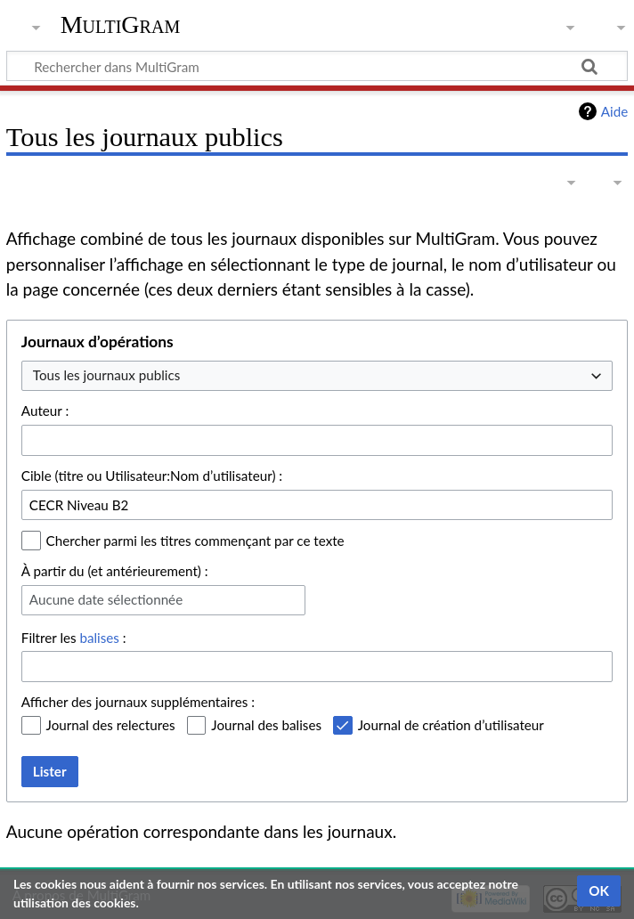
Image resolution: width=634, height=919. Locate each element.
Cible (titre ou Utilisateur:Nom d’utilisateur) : (151, 476)
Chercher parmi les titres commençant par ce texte (195, 541)
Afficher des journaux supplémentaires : (138, 702)
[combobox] (317, 376)
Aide (614, 111)
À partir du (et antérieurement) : (114, 571)
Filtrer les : (73, 638)
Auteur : (45, 411)
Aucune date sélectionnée (106, 599)
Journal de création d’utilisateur (451, 725)
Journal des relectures (110, 725)
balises (98, 638)
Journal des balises (266, 725)
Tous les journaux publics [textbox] (106, 375)
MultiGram (121, 24)
